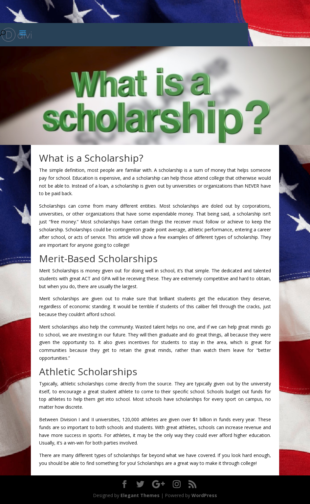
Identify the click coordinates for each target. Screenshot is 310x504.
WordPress (204, 495)
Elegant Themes (140, 495)
